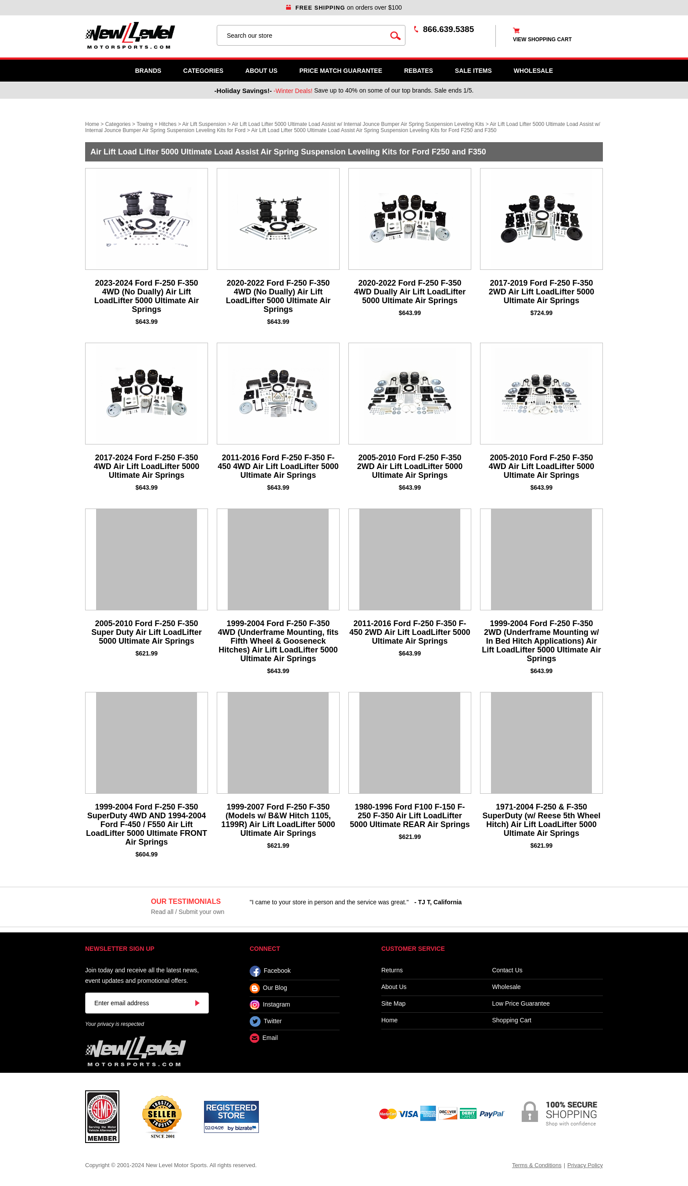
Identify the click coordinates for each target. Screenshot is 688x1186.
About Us (261, 70)
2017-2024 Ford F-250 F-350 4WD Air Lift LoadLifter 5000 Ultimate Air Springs (146, 466)
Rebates (418, 70)
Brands (148, 70)
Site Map (393, 1003)
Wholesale (506, 987)
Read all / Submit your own (187, 911)
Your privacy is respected (114, 1024)
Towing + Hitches (156, 124)
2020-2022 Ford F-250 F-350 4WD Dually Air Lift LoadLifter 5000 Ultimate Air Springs (410, 292)
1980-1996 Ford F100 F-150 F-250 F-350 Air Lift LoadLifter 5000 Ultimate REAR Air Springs (409, 816)
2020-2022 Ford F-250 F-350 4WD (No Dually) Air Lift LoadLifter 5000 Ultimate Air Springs (278, 296)
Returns (392, 970)
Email (264, 1038)
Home (92, 124)
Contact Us (507, 970)
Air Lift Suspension (204, 124)
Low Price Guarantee (521, 1003)
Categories (203, 70)
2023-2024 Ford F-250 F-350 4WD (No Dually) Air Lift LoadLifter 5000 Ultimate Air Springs (146, 296)
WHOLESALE (533, 70)
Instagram (270, 1005)
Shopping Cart (512, 1020)
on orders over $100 (344, 7)
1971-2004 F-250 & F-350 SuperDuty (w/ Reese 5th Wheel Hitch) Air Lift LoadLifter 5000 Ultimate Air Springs (541, 820)
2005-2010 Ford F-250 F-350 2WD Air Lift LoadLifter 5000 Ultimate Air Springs (409, 466)
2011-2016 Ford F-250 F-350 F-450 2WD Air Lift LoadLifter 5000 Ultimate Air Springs (409, 632)
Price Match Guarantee (340, 70)
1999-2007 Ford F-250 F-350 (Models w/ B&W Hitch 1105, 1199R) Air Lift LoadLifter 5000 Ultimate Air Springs (278, 820)
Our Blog (268, 988)
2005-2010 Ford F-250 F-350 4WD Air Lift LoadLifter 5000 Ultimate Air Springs (541, 466)
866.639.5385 (448, 29)
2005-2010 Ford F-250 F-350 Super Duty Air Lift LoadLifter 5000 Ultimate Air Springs (146, 632)
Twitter (266, 1021)
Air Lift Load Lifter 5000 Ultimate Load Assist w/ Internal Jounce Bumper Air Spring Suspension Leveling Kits (358, 124)
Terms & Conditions (537, 1165)
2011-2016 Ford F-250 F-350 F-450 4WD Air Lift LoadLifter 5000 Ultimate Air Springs (278, 466)
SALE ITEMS (473, 70)
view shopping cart (542, 39)
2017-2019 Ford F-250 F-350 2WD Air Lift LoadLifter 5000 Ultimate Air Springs (541, 292)
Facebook (270, 971)
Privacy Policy (585, 1165)
